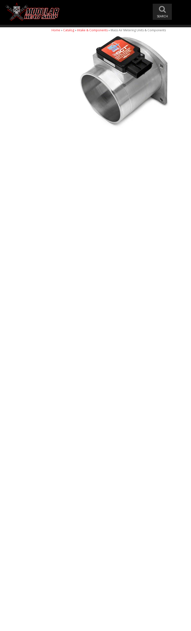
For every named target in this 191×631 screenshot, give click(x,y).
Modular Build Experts (27, 480)
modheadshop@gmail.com (118, 567)
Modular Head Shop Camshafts (25, 436)
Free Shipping (21, 452)
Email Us (16, 522)
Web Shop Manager (146, 625)
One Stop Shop (21, 462)
